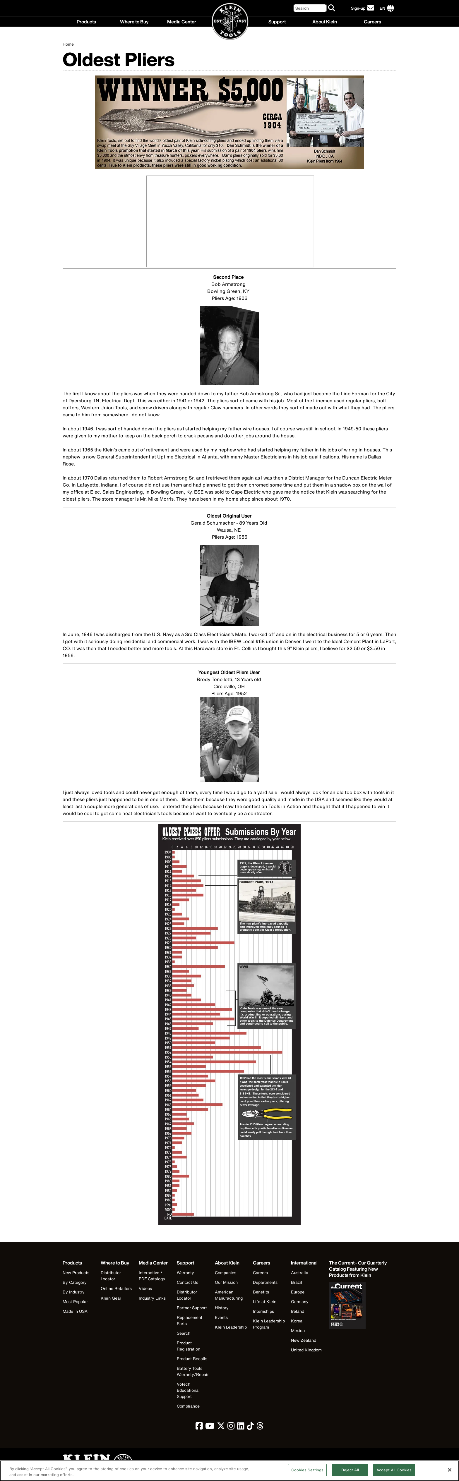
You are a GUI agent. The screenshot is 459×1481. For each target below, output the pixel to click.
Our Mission (226, 1282)
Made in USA (75, 1311)
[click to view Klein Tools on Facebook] (199, 1427)
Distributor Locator (111, 1275)
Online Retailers (116, 1288)
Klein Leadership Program (269, 1324)
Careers (372, 21)
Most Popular (75, 1301)
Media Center (181, 21)
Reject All (350, 1470)
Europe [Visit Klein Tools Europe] (297, 1292)
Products (86, 21)
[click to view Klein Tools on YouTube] (210, 1427)
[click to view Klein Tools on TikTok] (250, 1427)
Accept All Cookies (394, 1470)
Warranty (185, 1272)
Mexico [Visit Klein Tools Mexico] (298, 1330)
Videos (145, 1288)
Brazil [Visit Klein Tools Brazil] (296, 1282)
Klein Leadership (231, 1327)
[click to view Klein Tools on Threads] (260, 1427)
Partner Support (192, 1308)
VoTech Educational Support (188, 1390)
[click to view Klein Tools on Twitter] (221, 1427)
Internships (263, 1311)
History (222, 1308)
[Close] (449, 1469)
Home (68, 44)
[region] (229, 1470)
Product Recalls (192, 1358)
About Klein (324, 21)
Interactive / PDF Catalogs (152, 1275)
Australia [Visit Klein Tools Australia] (299, 1272)
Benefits (261, 1292)
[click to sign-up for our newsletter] (363, 8)
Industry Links (152, 1298)
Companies (225, 1272)
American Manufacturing (229, 1295)
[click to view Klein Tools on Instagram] (231, 1427)
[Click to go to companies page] (382, 8)
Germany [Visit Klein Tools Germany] (300, 1301)
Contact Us (187, 1282)
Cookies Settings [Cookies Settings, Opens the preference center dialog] (307, 1470)
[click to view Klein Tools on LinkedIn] (240, 1427)
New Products (76, 1272)
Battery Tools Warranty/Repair (193, 1371)
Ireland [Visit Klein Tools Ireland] (297, 1311)
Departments (265, 1282)
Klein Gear (111, 1298)
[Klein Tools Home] (230, 21)
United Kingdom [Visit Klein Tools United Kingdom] (306, 1350)
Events (221, 1317)
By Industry (74, 1292)
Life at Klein (264, 1301)
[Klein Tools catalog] (358, 1269)
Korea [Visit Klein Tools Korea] (296, 1321)
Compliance (188, 1406)
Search (183, 1333)
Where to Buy (134, 21)
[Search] (310, 8)
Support (277, 21)
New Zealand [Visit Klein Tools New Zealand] (303, 1340)
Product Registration (188, 1346)
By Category (75, 1282)
